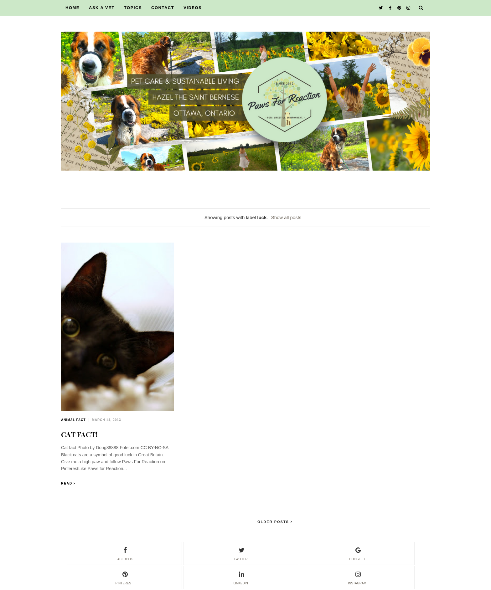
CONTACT (162, 7)
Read (66, 483)
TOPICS (133, 7)
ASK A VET (102, 7)
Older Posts (274, 522)
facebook (124, 553)
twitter (240, 553)
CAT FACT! (79, 434)
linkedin (241, 577)
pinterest (124, 577)
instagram (357, 577)
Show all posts (286, 217)
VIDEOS (192, 7)
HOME (72, 7)
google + (357, 553)
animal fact (73, 420)
